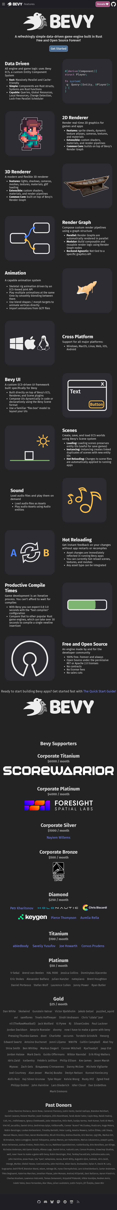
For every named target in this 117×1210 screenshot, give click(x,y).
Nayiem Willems (58, 837)
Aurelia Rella (89, 918)
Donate (102, 4)
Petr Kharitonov (21, 908)
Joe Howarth (68, 946)
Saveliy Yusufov (44, 946)
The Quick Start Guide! (99, 691)
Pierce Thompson (63, 918)
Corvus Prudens (92, 946)
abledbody (21, 946)
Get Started (58, 48)
